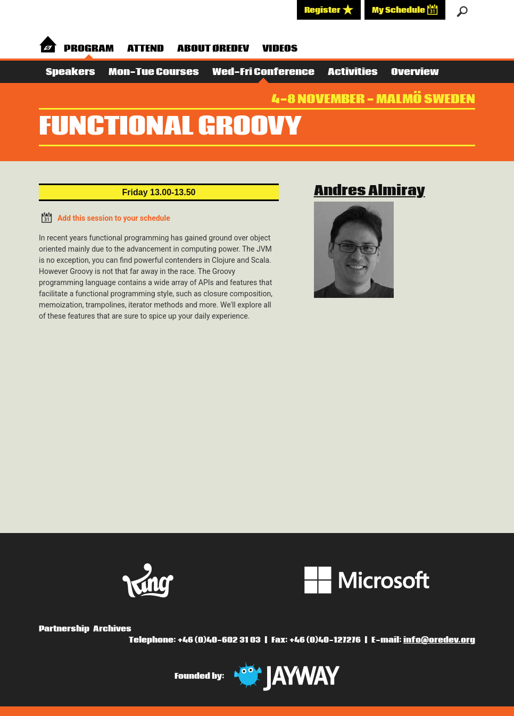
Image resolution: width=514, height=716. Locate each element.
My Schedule (405, 9)
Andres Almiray (369, 191)
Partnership (64, 628)
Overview (415, 72)
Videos (279, 49)
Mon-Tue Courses (154, 72)
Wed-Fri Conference (263, 72)
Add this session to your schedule (104, 217)
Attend (145, 49)
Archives (112, 628)
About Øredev (213, 49)
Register (328, 9)
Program (89, 49)
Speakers (70, 72)
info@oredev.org (439, 640)
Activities (353, 72)
